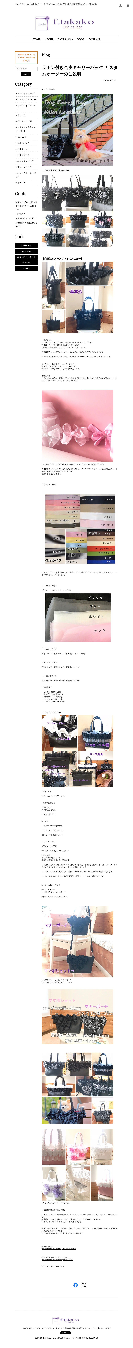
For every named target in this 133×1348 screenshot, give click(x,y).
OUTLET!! (21, 137)
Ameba (26, 268)
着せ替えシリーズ (25, 161)
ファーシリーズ (24, 167)
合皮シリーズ (23, 155)
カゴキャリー (23, 149)
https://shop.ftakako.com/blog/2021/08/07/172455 (59, 1249)
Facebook (26, 262)
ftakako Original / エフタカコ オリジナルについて (27, 205)
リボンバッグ (23, 143)
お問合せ (21, 214)
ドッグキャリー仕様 (26, 93)
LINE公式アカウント (26, 257)
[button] (65, 39)
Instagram (26, 251)
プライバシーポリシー (27, 218)
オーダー (21, 182)
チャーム (21, 115)
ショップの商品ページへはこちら (55, 1257)
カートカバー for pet (26, 99)
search (26, 74)
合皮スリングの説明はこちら (53, 1266)
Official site (26, 245)
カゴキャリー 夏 (24, 121)
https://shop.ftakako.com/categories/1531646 (57, 1260)
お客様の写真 (47, 1246)
